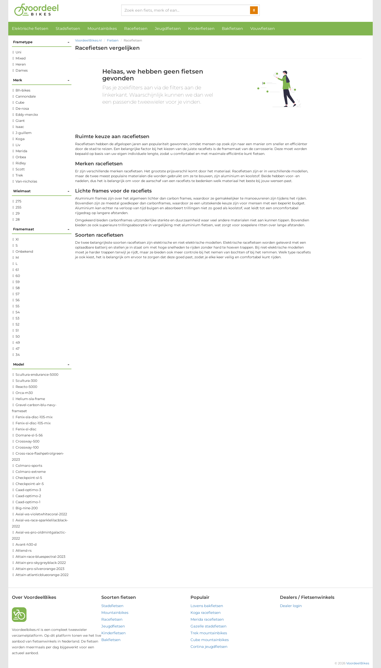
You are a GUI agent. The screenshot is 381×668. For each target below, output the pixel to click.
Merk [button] (41, 80)
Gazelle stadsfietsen (208, 626)
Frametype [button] (41, 42)
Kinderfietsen (201, 28)
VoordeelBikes (357, 663)
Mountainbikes (102, 28)
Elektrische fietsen (30, 28)
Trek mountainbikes (208, 633)
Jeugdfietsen (168, 28)
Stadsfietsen (68, 28)
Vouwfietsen (262, 28)
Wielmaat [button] (41, 191)
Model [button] (41, 364)
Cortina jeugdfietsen (208, 646)
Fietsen (113, 40)
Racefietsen (135, 28)
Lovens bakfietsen (206, 605)
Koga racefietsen (205, 612)
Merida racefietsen (207, 619)
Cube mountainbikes (209, 639)
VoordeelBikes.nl (88, 40)
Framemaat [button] (41, 229)
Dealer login (291, 605)
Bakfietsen (232, 28)
